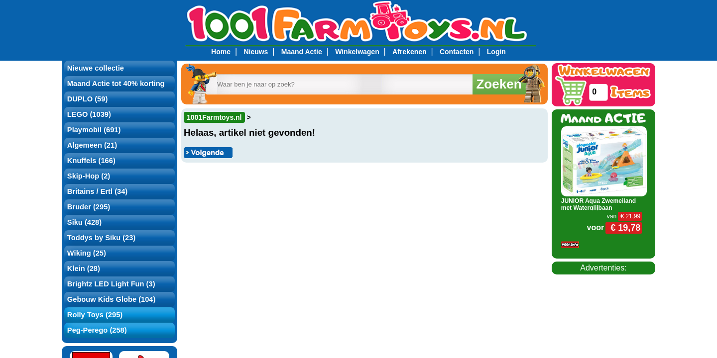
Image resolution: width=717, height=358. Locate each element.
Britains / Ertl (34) (97, 191)
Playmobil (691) (94, 130)
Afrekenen (409, 52)
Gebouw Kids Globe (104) (111, 299)
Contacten (457, 52)
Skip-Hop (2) (88, 176)
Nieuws (255, 52)
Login (496, 52)
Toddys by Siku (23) (101, 238)
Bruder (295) (88, 207)
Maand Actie (301, 52)
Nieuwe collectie (95, 68)
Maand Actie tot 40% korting (116, 84)
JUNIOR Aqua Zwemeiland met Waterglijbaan (598, 204)
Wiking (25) (86, 253)
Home (221, 52)
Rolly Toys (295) (94, 315)
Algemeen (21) (92, 145)
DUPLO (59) (87, 99)
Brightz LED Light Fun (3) (111, 284)
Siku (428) (84, 222)
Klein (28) (83, 268)
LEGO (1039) (89, 114)
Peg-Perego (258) (97, 330)
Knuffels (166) (91, 161)
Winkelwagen (357, 52)
